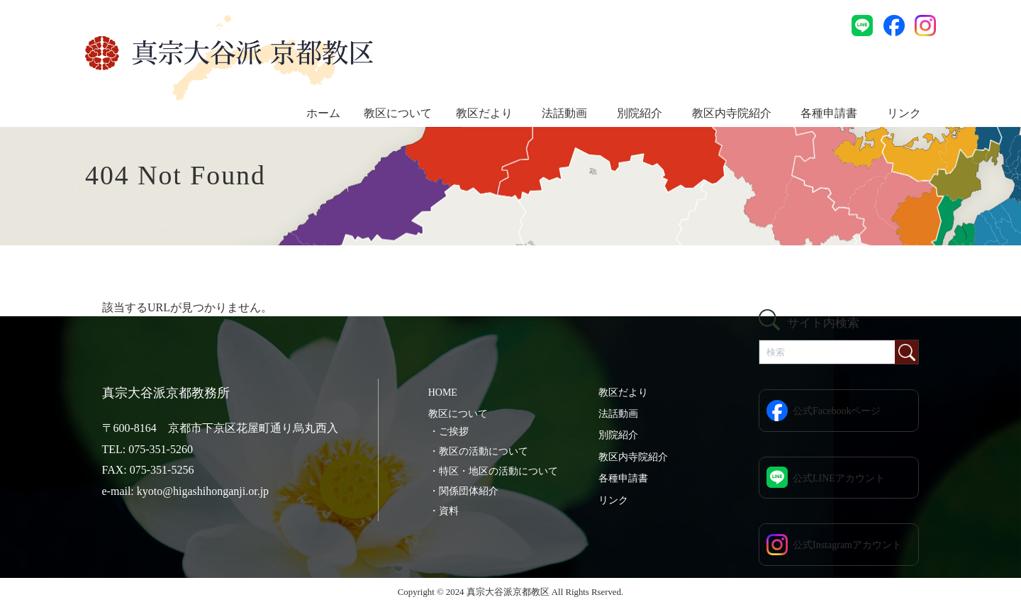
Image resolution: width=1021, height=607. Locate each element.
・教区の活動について (478, 451)
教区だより (484, 113)
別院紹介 (639, 113)
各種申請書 (828, 113)
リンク (904, 113)
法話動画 (564, 113)
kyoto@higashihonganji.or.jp (203, 491)
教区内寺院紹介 (731, 113)
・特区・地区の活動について (493, 471)
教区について (398, 113)
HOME (442, 392)
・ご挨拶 (449, 431)
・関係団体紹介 (463, 491)
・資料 (444, 511)
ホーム (323, 113)
